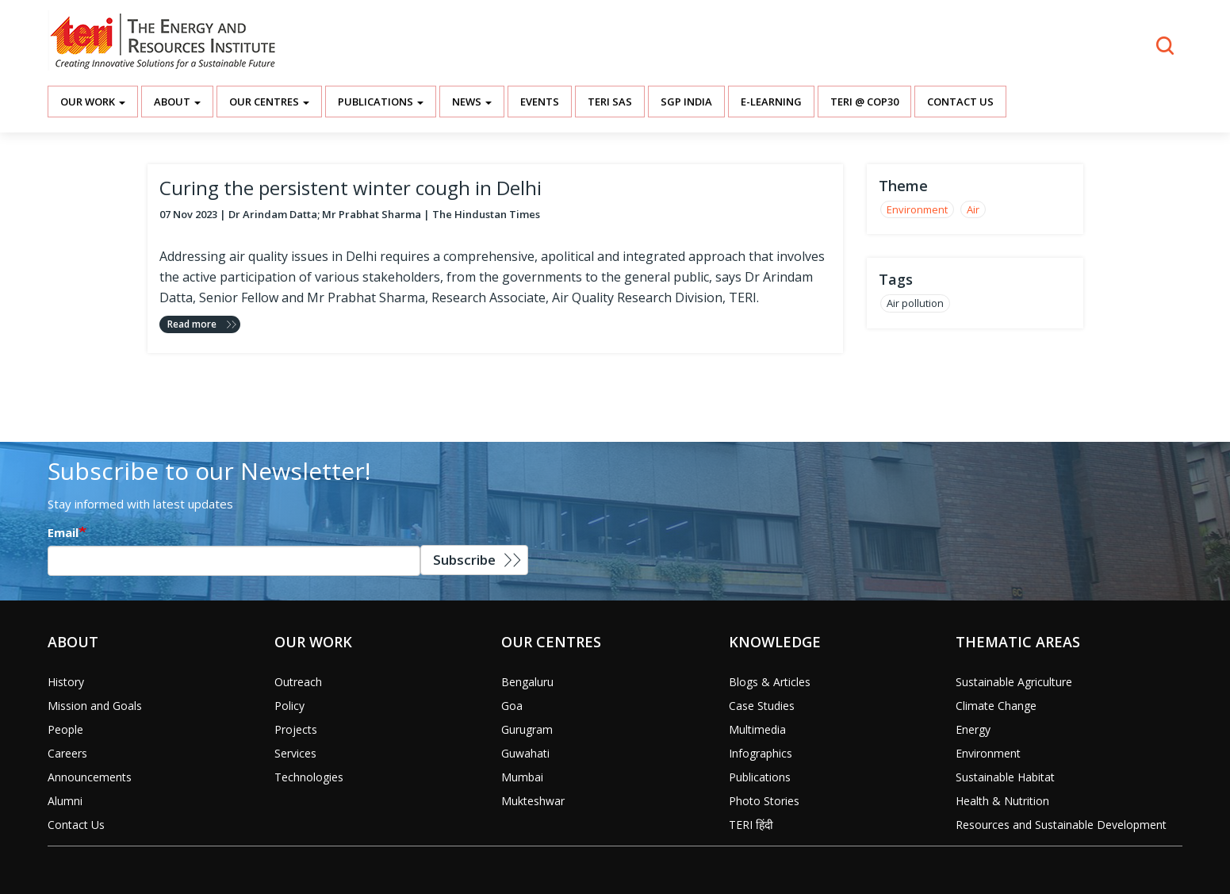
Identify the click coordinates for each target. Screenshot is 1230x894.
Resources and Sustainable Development (1061, 824)
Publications (380, 101)
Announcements (90, 777)
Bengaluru (527, 681)
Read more (191, 324)
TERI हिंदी (751, 824)
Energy (973, 729)
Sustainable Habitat (1005, 777)
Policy (289, 705)
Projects (295, 729)
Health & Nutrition (1002, 800)
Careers (67, 753)
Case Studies (762, 705)
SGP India (686, 101)
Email (63, 532)
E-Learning (771, 101)
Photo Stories (764, 800)
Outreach (298, 681)
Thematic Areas (1018, 641)
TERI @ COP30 (864, 101)
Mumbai (522, 777)
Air (973, 209)
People (65, 729)
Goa (512, 705)
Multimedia (757, 729)
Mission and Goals (95, 705)
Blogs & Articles (769, 681)
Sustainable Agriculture (1014, 681)
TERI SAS (610, 101)
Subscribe (464, 560)
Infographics (760, 753)
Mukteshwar (533, 800)
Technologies (308, 777)
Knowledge (775, 641)
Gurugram (527, 729)
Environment (917, 209)
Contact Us (960, 101)
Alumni (65, 800)
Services (295, 753)
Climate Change (996, 705)
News (472, 101)
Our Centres (269, 101)
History (66, 681)
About (177, 101)
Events (539, 101)
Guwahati (525, 753)
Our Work (92, 101)
